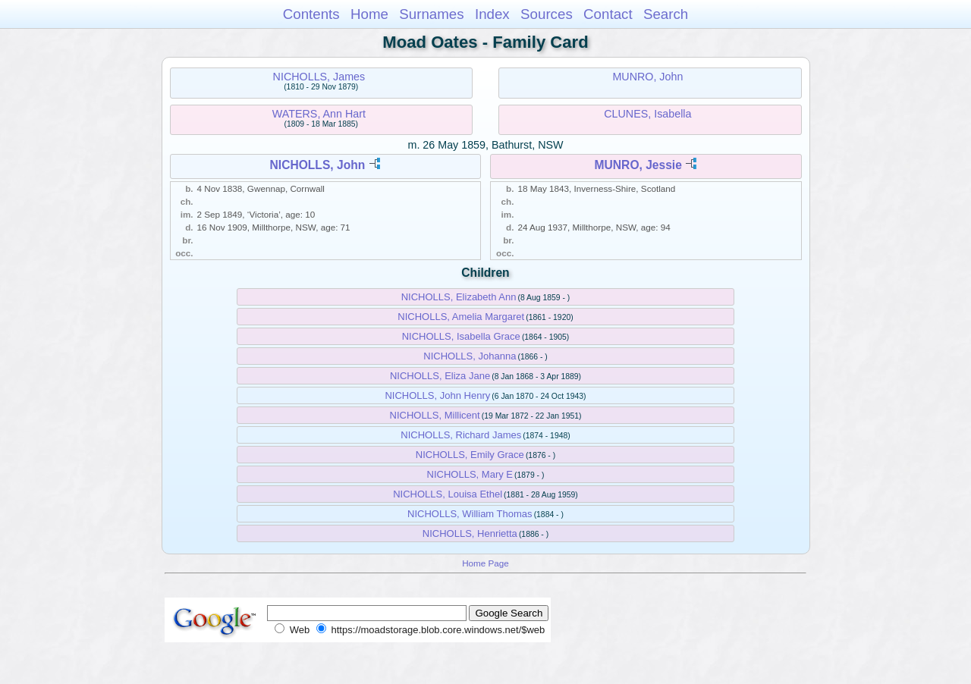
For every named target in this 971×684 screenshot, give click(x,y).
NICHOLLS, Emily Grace (470, 454)
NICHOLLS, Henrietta (470, 533)
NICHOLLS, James (319, 77)
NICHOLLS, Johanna (469, 356)
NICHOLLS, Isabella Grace (461, 336)
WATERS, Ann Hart (319, 114)
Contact (608, 14)
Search (665, 14)
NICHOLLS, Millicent (435, 415)
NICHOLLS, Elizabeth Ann (459, 297)
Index (492, 14)
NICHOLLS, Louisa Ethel (447, 494)
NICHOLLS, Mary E (470, 474)
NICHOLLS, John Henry (437, 395)
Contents (311, 14)
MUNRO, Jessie (638, 164)
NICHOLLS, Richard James (461, 435)
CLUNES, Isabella (647, 114)
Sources (546, 14)
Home (369, 14)
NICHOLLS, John (318, 164)
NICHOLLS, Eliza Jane (440, 375)
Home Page (485, 563)
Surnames (431, 14)
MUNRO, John (647, 77)
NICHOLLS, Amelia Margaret (461, 316)
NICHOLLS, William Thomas (469, 513)
